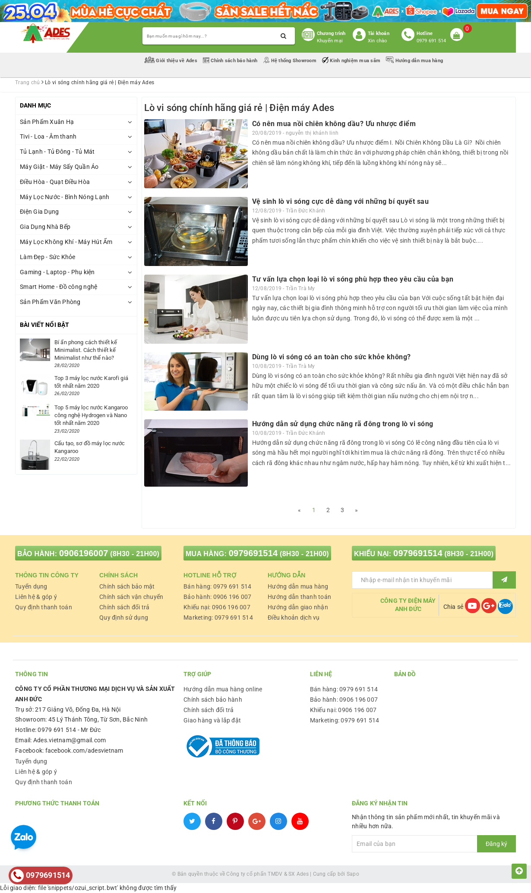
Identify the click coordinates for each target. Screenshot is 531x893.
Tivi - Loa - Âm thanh (48, 136)
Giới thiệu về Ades (172, 60)
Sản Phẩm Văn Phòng (50, 301)
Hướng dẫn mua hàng (414, 60)
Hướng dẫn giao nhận (298, 607)
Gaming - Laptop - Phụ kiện (57, 272)
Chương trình (331, 33)
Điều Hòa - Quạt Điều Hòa (55, 181)
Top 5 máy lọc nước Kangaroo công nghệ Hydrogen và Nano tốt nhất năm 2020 (91, 415)
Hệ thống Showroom (290, 60)
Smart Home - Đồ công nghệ (58, 286)
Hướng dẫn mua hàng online (222, 689)
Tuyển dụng (31, 586)
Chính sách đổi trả (124, 607)
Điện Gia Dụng (39, 211)
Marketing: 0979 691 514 (218, 617)
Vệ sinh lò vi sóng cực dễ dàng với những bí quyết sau (340, 201)
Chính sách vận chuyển (131, 596)
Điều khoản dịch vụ (294, 617)
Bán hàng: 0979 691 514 (217, 586)
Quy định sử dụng (123, 617)
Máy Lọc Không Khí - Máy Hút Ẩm (66, 241)
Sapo (353, 874)
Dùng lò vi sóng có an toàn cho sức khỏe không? (331, 357)
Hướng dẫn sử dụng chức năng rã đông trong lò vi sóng (342, 424)
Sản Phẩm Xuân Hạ (47, 121)
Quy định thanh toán (43, 607)
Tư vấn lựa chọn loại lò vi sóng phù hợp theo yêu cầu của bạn (353, 279)
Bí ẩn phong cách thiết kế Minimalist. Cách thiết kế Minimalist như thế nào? (85, 350)
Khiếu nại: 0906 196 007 (216, 607)
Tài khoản (378, 33)
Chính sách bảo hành (231, 60)
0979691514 (253, 553)
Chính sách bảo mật (127, 586)
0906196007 (83, 553)
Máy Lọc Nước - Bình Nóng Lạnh (64, 196)
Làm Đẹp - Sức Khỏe (48, 256)
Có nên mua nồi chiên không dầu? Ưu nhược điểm (334, 124)
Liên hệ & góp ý (36, 596)
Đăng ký (496, 843)
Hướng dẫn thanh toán (299, 596)
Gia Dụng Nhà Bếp (45, 226)
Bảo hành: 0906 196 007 (217, 596)
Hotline (425, 33)
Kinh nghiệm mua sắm (352, 60)
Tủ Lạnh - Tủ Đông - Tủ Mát (57, 151)
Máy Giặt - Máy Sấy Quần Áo (59, 166)
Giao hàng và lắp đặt (212, 720)
